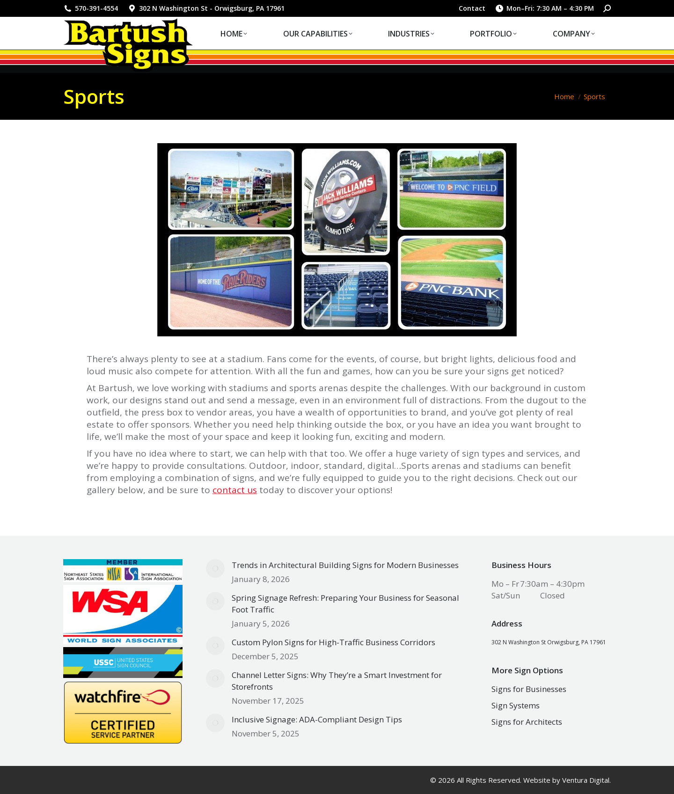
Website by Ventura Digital (566, 780)
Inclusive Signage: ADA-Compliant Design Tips (317, 719)
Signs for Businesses (528, 689)
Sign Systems (515, 705)
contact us (234, 490)
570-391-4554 (90, 8)
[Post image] (215, 568)
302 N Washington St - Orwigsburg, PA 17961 (206, 8)
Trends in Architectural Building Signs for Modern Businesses (345, 565)
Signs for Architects (526, 721)
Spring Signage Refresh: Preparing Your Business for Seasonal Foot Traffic (345, 603)
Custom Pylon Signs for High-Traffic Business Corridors (333, 642)
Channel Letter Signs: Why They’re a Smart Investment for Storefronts (337, 681)
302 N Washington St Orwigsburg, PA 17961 (548, 642)
